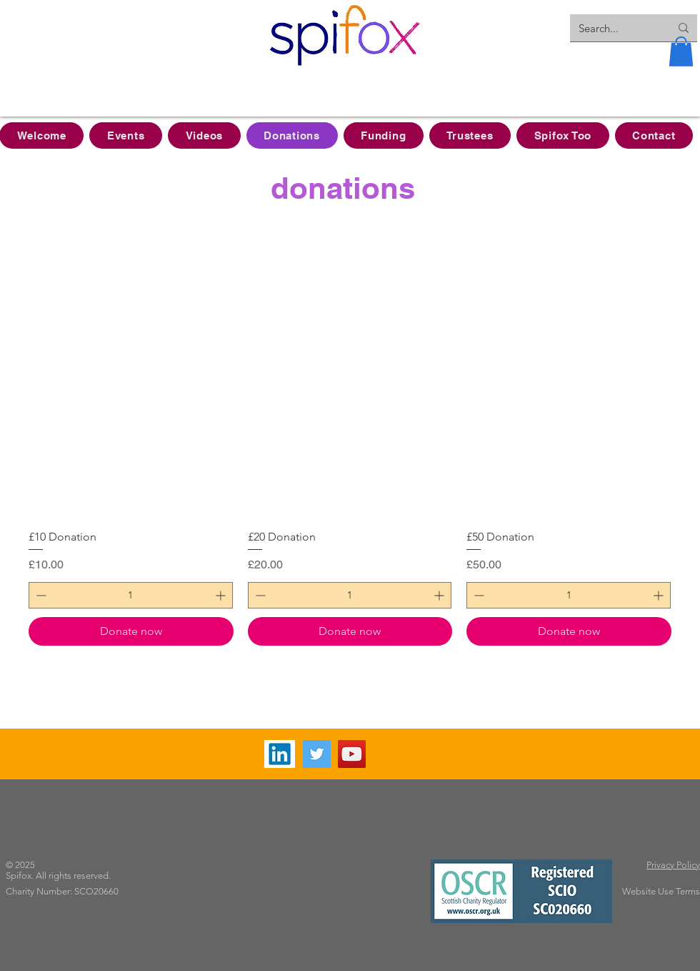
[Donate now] (131, 631)
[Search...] (614, 27)
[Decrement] (40, 595)
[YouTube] (352, 754)
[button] (681, 51)
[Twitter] (317, 754)
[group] (350, 479)
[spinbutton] (131, 595)
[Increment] (222, 595)
